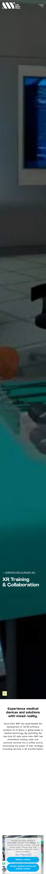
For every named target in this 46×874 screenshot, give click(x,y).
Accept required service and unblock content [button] (23, 867)
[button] (4, 869)
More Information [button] (23, 855)
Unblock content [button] (23, 860)
